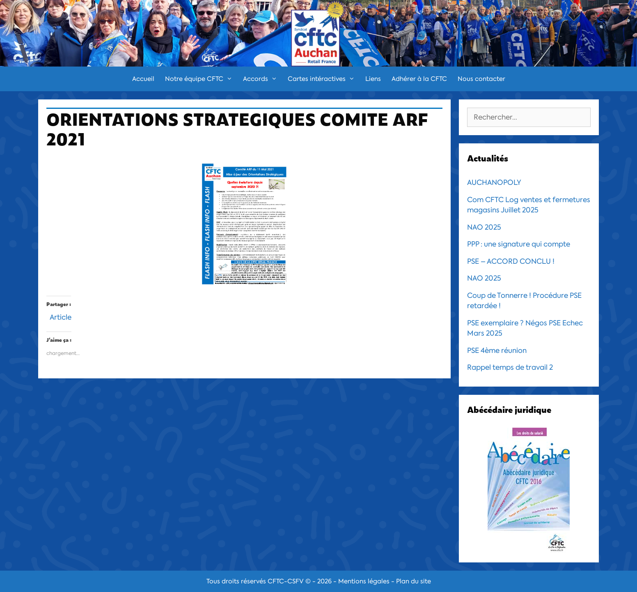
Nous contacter (481, 79)
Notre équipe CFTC (201, 79)
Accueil (143, 79)
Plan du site (413, 581)
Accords (262, 79)
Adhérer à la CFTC (419, 79)
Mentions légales (364, 581)
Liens (373, 79)
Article (60, 316)
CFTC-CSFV (286, 581)
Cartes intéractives (324, 79)
